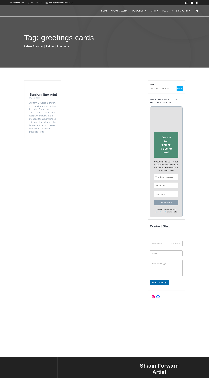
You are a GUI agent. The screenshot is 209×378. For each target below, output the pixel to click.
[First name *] (166, 185)
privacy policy (160, 212)
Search (153, 84)
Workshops (138, 10)
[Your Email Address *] (166, 177)
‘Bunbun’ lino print (43, 94)
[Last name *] (166, 194)
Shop (153, 10)
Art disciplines (180, 10)
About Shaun (118, 10)
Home (104, 10)
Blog (165, 10)
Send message (159, 282)
